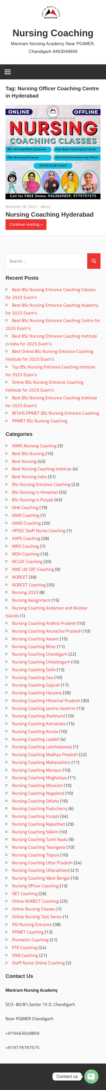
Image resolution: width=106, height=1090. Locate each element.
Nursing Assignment (31, 600)
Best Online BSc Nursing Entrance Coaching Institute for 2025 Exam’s (49, 355)
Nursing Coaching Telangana (39, 847)
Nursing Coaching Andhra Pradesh (44, 623)
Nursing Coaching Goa (32, 677)
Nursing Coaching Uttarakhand (41, 870)
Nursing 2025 (25, 592)
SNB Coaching (25, 955)
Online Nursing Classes (33, 909)
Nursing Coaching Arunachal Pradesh (46, 631)
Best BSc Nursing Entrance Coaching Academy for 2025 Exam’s (51, 309)
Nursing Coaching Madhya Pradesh (45, 754)
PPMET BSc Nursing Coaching (39, 421)
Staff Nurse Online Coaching (38, 963)
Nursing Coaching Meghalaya (39, 777)
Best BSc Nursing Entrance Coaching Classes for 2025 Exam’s (50, 293)
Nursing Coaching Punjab (35, 816)
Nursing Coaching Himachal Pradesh (46, 700)
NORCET (20, 577)
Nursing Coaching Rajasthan (38, 824)
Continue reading (24, 224)
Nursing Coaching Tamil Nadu (40, 839)
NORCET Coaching (29, 585)
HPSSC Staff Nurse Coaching (39, 530)
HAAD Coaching (26, 523)
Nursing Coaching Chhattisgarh (41, 662)
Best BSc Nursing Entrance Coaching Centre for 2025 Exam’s (52, 324)
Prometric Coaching (30, 940)
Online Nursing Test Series (37, 917)
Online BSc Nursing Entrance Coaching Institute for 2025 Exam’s (44, 386)
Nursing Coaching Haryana (37, 693)
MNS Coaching (25, 546)
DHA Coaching (25, 507)
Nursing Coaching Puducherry (39, 808)
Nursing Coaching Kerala (35, 731)
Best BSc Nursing (28, 453)
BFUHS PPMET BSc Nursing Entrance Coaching (55, 413)
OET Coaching (25, 893)
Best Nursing (24, 461)
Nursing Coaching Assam (35, 639)
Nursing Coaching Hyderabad (49, 214)
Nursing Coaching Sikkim (35, 832)
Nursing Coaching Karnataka (39, 723)
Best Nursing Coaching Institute (42, 469)
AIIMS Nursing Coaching (34, 446)
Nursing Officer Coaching (35, 886)
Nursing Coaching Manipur (37, 770)
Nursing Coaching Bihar (34, 646)
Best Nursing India (29, 476)
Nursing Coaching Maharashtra (41, 762)
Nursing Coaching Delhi (34, 670)
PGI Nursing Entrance (32, 924)
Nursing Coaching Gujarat (36, 685)
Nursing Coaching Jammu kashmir (43, 708)
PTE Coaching (24, 947)
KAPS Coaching (26, 538)
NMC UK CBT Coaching (33, 569)
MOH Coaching (25, 554)
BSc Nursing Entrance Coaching (41, 484)
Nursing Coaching (53, 33)
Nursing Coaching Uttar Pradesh (42, 863)
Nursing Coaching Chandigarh (39, 654)
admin (45, 206)
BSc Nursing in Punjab (32, 500)
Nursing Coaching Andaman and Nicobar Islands (46, 612)
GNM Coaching (25, 515)
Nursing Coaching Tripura (35, 855)
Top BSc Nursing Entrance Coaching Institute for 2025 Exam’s (50, 371)
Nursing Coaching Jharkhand (38, 716)
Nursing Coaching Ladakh (36, 739)
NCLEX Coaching (27, 561)
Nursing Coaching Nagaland (38, 793)
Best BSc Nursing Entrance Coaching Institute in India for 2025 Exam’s (51, 340)
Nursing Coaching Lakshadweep (42, 747)
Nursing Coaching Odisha (35, 801)
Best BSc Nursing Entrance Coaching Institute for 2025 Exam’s (51, 402)
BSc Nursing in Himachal (35, 492)
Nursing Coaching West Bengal (41, 878)
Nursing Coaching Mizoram (37, 785)
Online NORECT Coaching (35, 901)
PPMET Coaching (28, 932)
